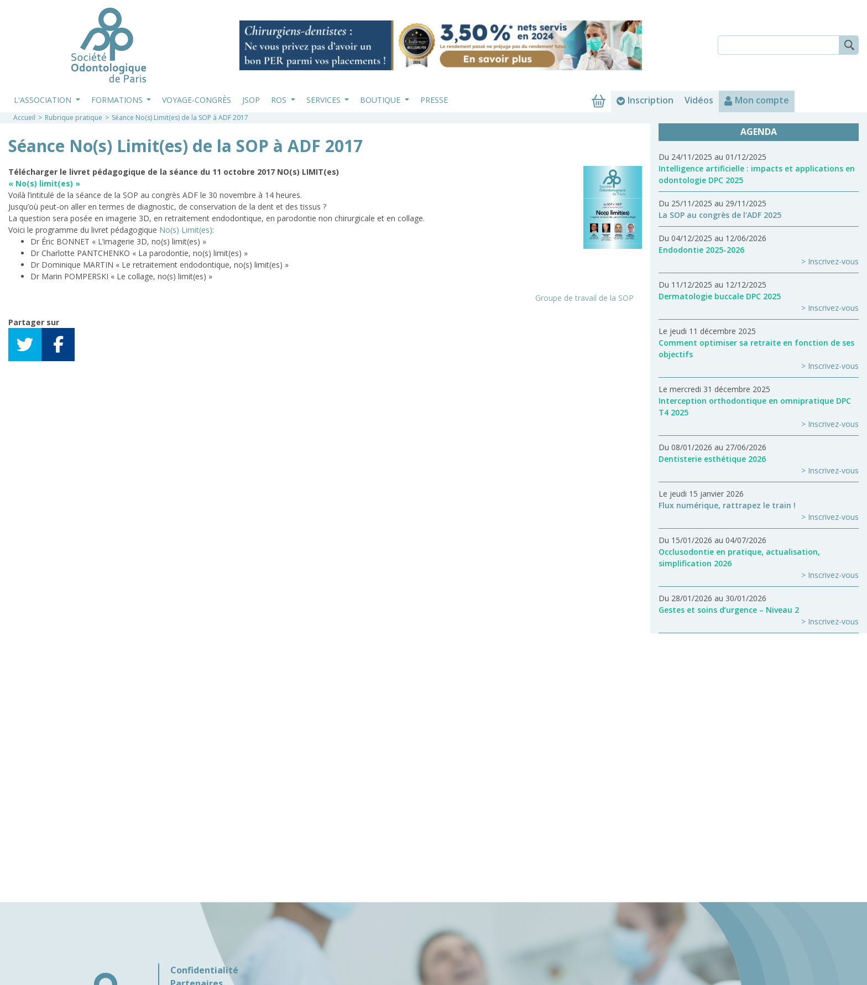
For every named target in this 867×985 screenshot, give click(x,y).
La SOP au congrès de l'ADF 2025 (720, 215)
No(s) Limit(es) (185, 230)
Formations (118, 100)
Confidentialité (204, 970)
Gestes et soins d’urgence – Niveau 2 (729, 609)
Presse (434, 100)
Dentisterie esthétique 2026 (712, 459)
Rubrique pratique (73, 117)
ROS (280, 100)
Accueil (24, 117)
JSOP (251, 100)
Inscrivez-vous (833, 261)
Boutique (381, 100)
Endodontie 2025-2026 (701, 249)
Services (324, 100)
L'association (44, 100)
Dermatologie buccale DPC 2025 (720, 296)
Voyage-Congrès (196, 100)
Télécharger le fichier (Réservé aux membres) (102, 298)
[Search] (778, 45)
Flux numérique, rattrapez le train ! (727, 505)
